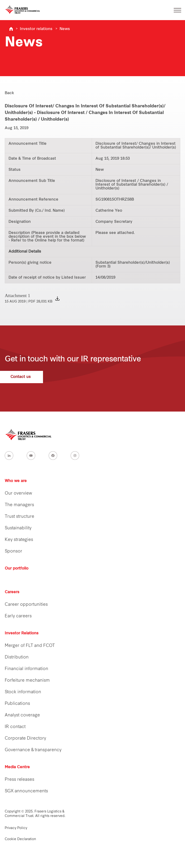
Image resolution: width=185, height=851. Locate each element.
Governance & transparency (33, 750)
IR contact (15, 727)
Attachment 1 (28, 298)
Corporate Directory (25, 738)
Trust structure (19, 516)
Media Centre (17, 767)
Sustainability (18, 528)
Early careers (18, 616)
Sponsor (13, 551)
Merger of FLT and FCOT (30, 646)
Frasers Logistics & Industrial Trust (11, 29)
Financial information (26, 669)
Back (9, 93)
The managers (19, 505)
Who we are (16, 481)
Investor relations (36, 29)
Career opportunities (26, 604)
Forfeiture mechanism (27, 680)
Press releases (19, 779)
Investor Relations (22, 633)
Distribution (17, 657)
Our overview (18, 493)
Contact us (27, 377)
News (65, 29)
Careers (12, 592)
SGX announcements (26, 791)
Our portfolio (16, 568)
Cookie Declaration (20, 839)
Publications (17, 704)
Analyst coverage (22, 715)
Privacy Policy (16, 828)
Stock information (23, 692)
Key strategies (19, 540)
